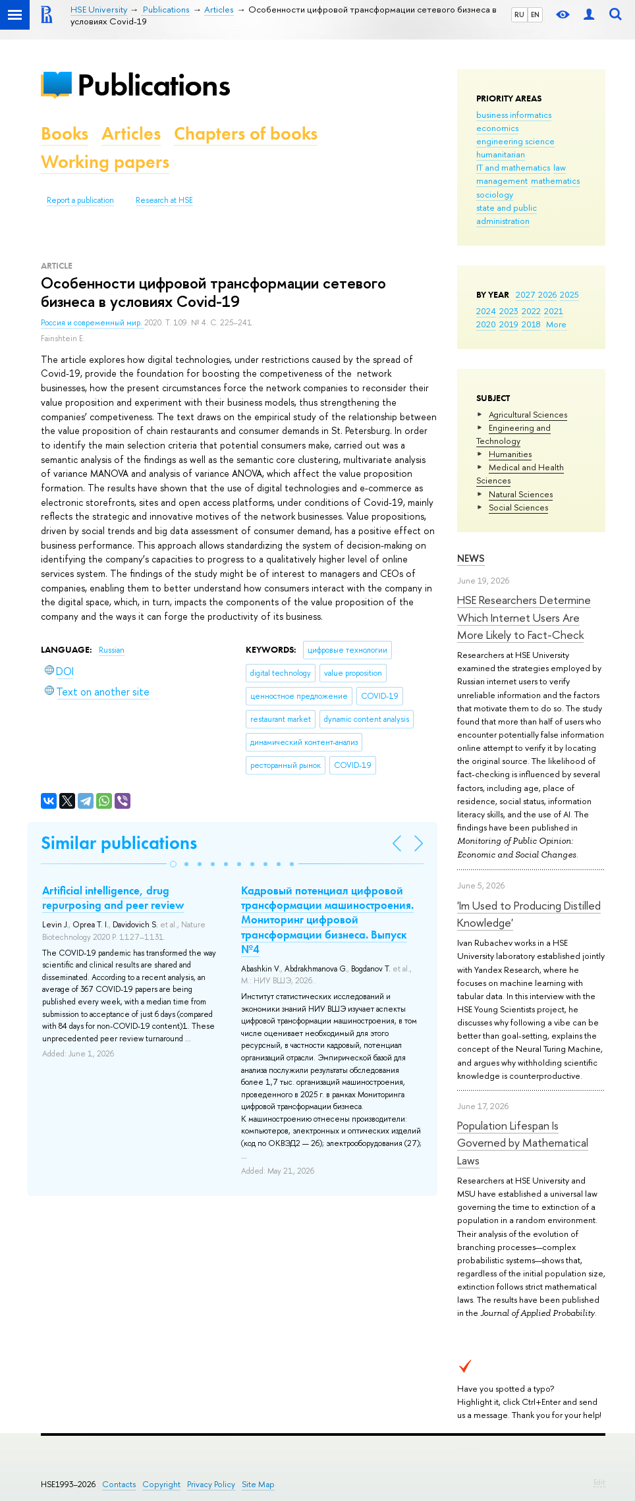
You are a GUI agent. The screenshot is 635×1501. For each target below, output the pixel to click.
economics (497, 128)
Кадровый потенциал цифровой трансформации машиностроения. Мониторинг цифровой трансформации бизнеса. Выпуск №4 (327, 919)
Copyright (161, 1484)
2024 (486, 311)
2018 (531, 324)
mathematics (555, 180)
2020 (486, 324)
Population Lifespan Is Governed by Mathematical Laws (522, 1143)
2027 (525, 294)
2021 (553, 311)
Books (64, 133)
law (559, 167)
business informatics (513, 115)
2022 (531, 311)
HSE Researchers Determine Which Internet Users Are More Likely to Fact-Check (524, 617)
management (502, 180)
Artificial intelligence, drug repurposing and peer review (113, 897)
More (556, 324)
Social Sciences (518, 507)
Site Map (258, 1484)
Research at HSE (164, 200)
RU (519, 14)
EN (535, 14)
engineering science (515, 141)
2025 (569, 294)
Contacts (119, 1484)
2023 (508, 311)
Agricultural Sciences (528, 414)
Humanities (510, 454)
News (471, 558)
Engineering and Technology (513, 434)
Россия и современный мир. (92, 322)
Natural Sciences (521, 494)
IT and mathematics (513, 167)
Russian (111, 650)
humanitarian (500, 154)
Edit (599, 1482)
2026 (547, 294)
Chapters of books (246, 133)
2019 (508, 324)
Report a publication (80, 200)
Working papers (105, 161)
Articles (131, 133)
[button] (173, 864)
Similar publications (119, 842)
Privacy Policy (211, 1484)
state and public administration (506, 214)
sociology (494, 194)
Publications (153, 85)
